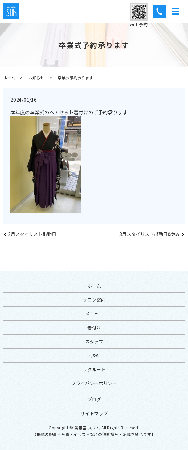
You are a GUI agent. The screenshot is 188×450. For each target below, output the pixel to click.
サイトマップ (94, 413)
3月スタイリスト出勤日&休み (149, 234)
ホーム (9, 77)
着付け (94, 327)
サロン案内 (94, 299)
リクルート (94, 369)
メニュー (94, 313)
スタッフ (94, 341)
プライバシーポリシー (94, 383)
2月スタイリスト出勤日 (32, 234)
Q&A (94, 355)
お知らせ (36, 77)
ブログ (94, 399)
